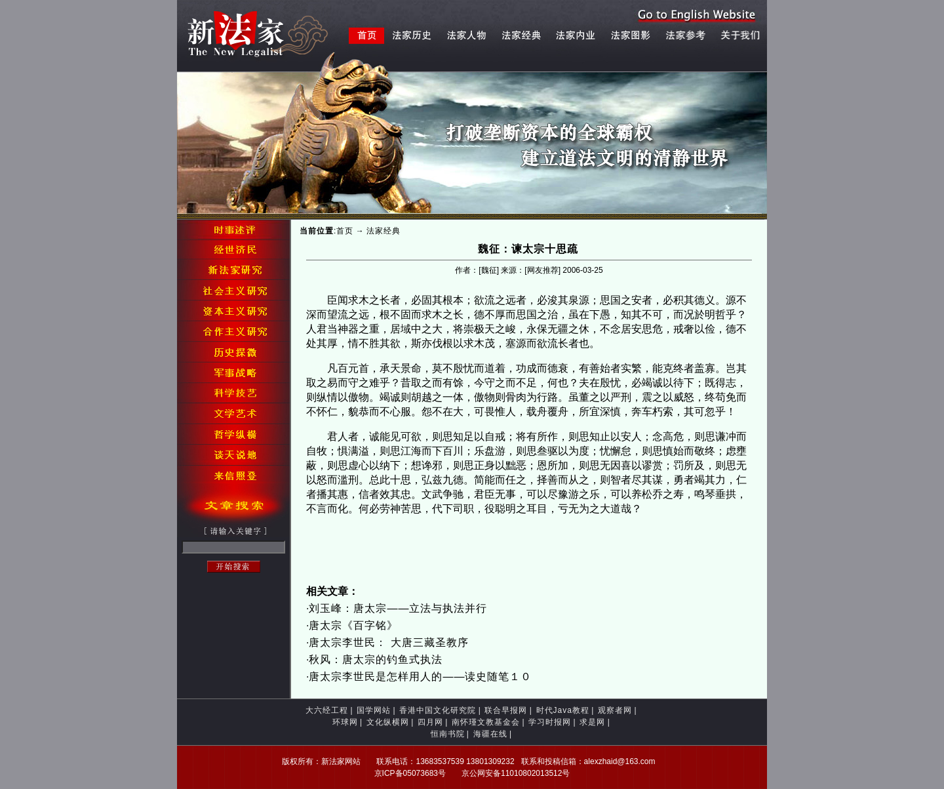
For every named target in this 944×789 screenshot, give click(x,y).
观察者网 (615, 710)
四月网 (430, 722)
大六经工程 (326, 710)
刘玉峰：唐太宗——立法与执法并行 (398, 608)
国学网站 (374, 710)
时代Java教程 (562, 710)
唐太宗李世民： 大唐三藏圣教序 (388, 642)
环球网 (345, 722)
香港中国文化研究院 (437, 710)
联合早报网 (505, 710)
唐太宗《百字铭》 (353, 625)
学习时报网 (549, 722)
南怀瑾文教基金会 (486, 722)
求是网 (592, 722)
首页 (344, 230)
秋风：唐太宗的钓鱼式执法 (375, 659)
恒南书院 (448, 733)
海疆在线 (490, 733)
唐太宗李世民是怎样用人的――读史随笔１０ (420, 676)
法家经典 (383, 230)
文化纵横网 (387, 722)
